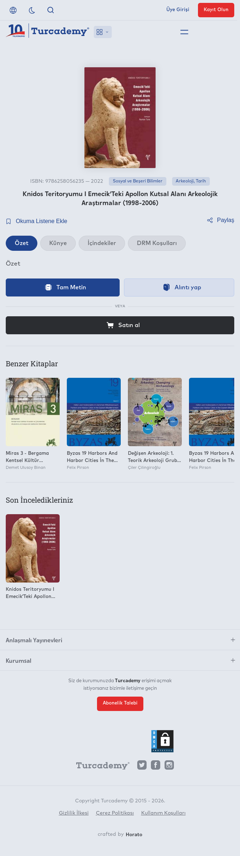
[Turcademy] (99, 766)
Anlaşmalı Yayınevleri (34, 639)
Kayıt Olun (216, 10)
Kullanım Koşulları (163, 813)
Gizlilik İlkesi (74, 813)
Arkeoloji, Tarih (191, 181)
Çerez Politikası (115, 813)
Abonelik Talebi (120, 703)
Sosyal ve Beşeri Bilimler (137, 181)
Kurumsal (18, 660)
